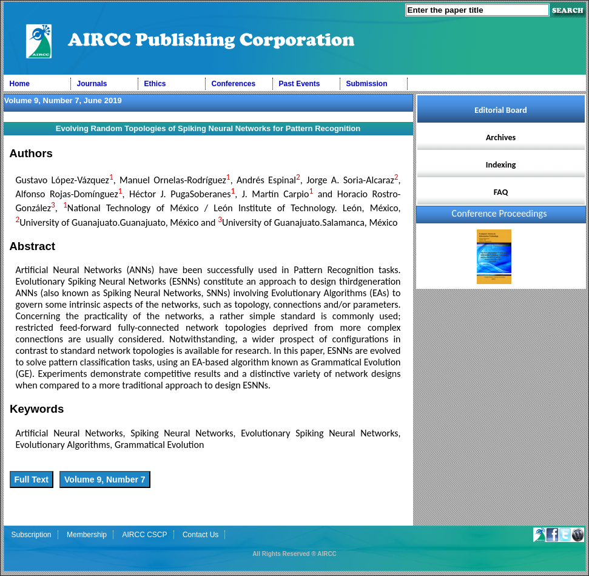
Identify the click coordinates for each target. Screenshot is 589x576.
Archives (501, 137)
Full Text (32, 479)
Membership (87, 534)
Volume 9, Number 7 (105, 479)
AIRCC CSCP (144, 534)
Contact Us (200, 534)
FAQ (501, 192)
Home (20, 84)
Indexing (501, 165)
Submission (367, 84)
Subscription (32, 534)
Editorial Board (500, 110)
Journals (92, 84)
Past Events (299, 84)
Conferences (234, 84)
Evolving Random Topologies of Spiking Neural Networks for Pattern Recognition (208, 128)
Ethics (155, 84)
